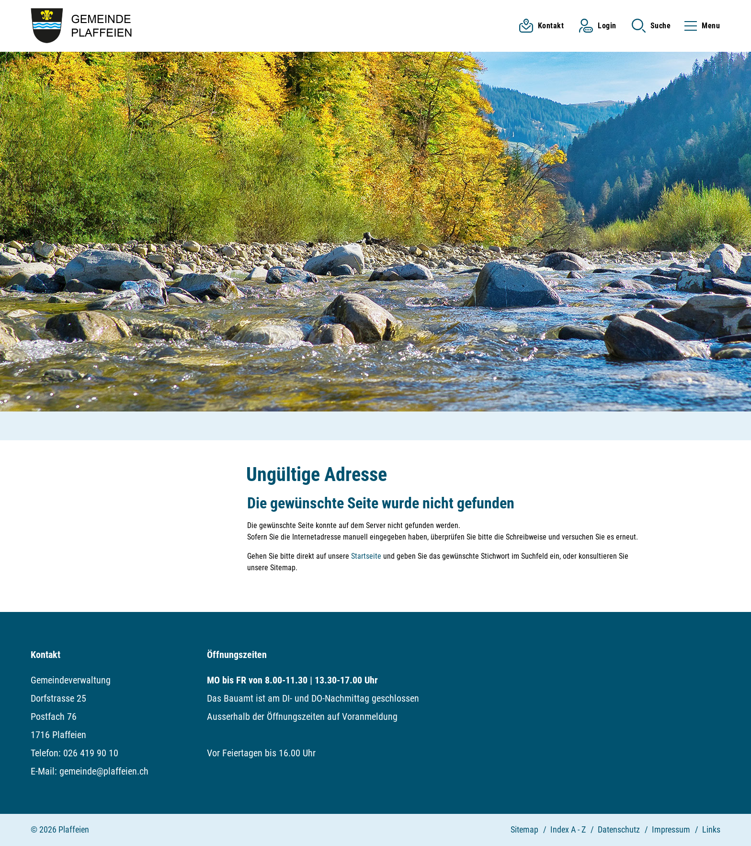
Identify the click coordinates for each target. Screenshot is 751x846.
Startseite (366, 556)
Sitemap (524, 829)
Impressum (671, 829)
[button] (651, 25)
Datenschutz (619, 829)
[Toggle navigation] (699, 25)
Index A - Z (568, 829)
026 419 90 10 (90, 753)
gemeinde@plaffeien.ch (103, 771)
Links (711, 829)
